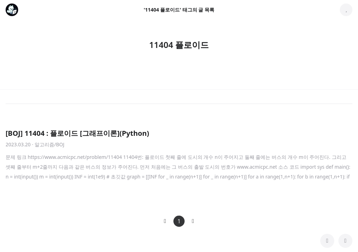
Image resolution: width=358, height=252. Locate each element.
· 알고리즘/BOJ (48, 144)
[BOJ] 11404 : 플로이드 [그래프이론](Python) (77, 133)
